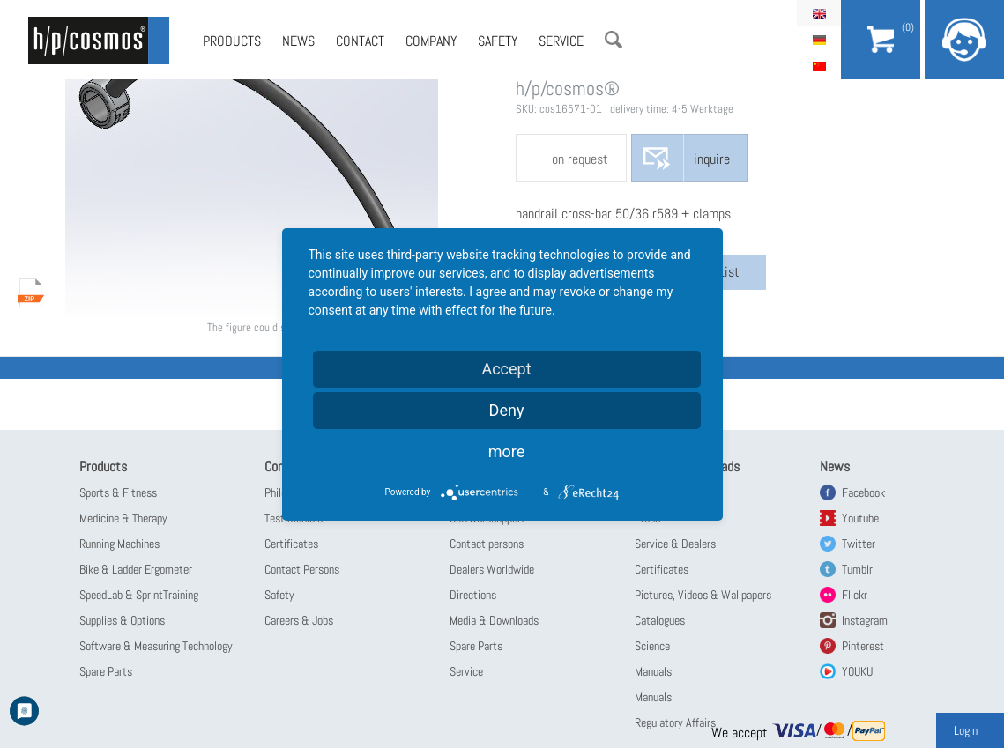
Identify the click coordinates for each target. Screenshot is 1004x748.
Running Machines (119, 544)
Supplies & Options (122, 620)
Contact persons (487, 544)
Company (431, 41)
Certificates (291, 544)
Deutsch (819, 39)
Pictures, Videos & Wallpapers (703, 595)
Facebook (863, 492)
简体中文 (819, 66)
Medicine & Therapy (123, 518)
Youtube (860, 518)
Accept (506, 368)
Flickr (854, 595)
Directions (473, 595)
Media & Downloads (494, 620)
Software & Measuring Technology (156, 646)
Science (652, 646)
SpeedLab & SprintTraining (138, 595)
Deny (506, 410)
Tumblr (857, 569)
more (506, 451)
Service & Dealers (675, 544)
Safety (497, 41)
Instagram (865, 620)
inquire (712, 159)
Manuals (653, 671)
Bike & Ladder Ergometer (135, 569)
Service (561, 41)
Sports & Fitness (118, 492)
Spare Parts (105, 671)
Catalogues (660, 620)
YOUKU (857, 671)
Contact (360, 41)
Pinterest (863, 646)
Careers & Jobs (298, 620)
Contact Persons (301, 569)
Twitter (858, 544)
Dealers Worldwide (492, 569)
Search (613, 39)
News (298, 41)
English (819, 13)
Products (232, 41)
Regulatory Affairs (675, 722)
